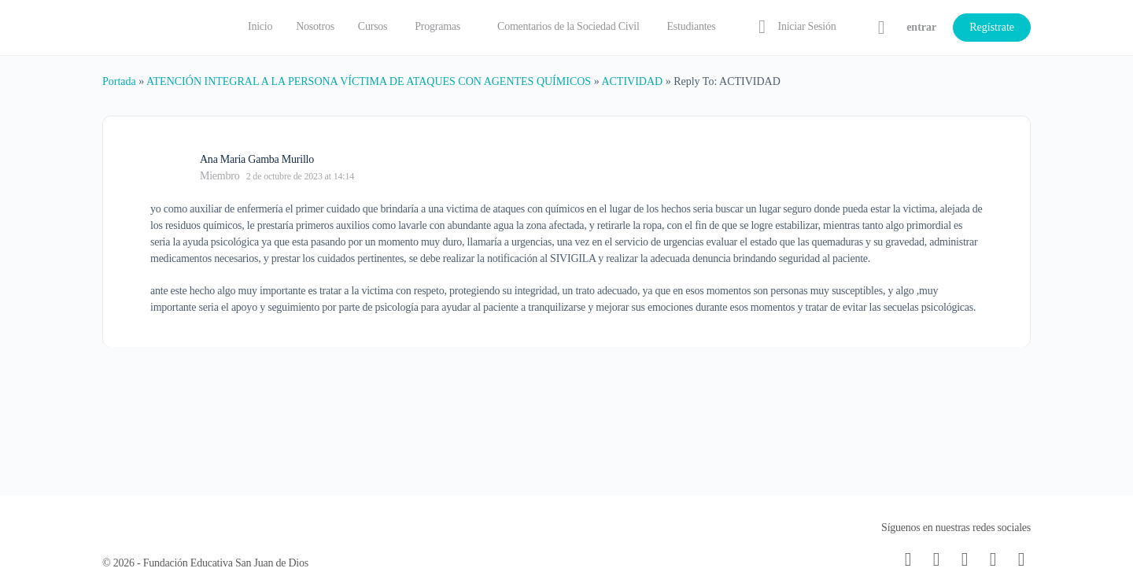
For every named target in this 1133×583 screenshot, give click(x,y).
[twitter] (993, 559)
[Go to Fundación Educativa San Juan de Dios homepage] (157, 26)
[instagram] (964, 559)
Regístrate (991, 27)
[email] (908, 559)
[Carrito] (881, 27)
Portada (119, 81)
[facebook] (936, 559)
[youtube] (1021, 559)
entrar (921, 27)
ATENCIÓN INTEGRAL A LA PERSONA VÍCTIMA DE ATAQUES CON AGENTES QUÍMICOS (368, 81)
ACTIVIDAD (631, 81)
